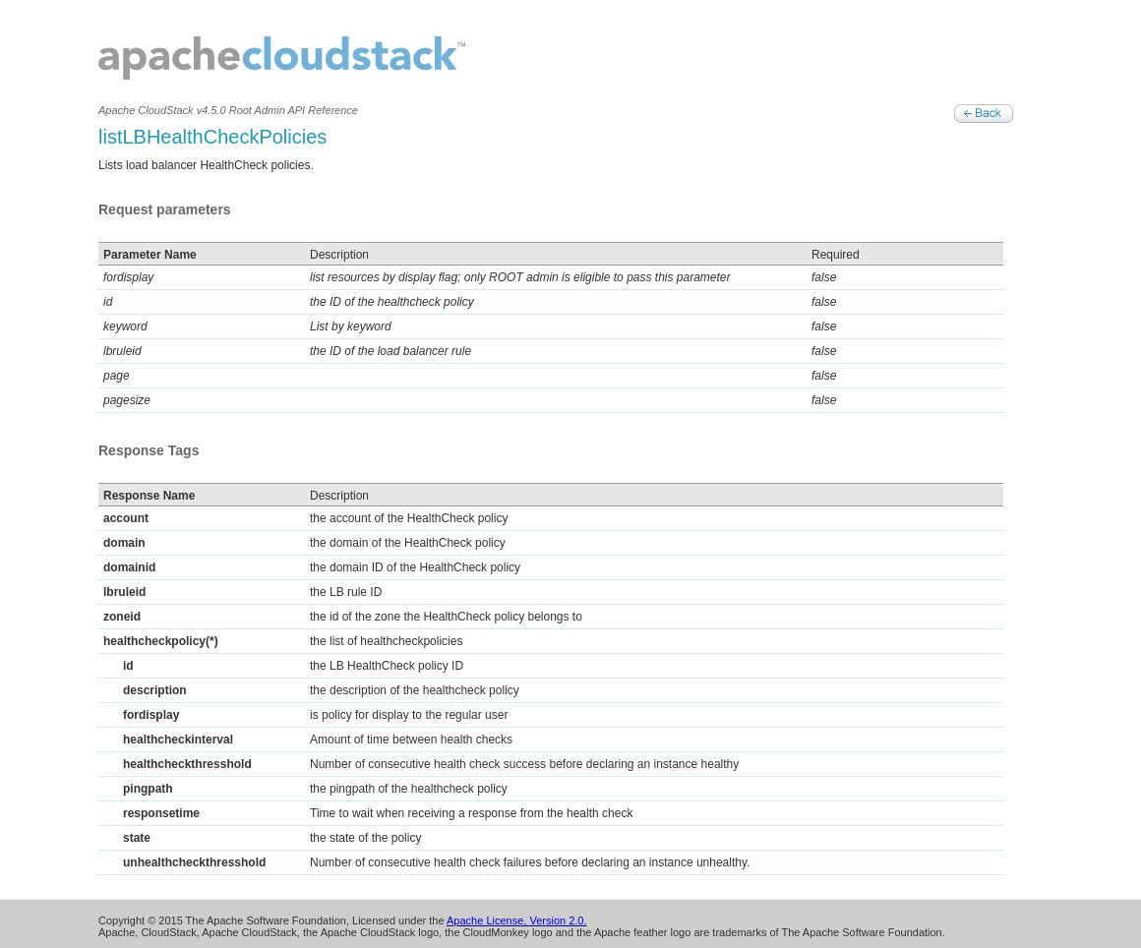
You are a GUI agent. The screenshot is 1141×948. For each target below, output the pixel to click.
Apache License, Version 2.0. (516, 920)
